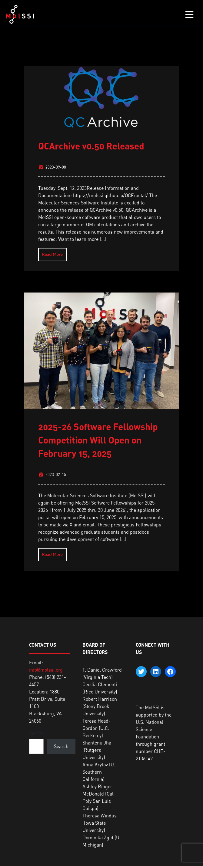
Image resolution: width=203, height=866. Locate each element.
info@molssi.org (46, 670)
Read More (52, 254)
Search (36, 733)
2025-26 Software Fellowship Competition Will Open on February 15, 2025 (98, 440)
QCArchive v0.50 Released (91, 145)
